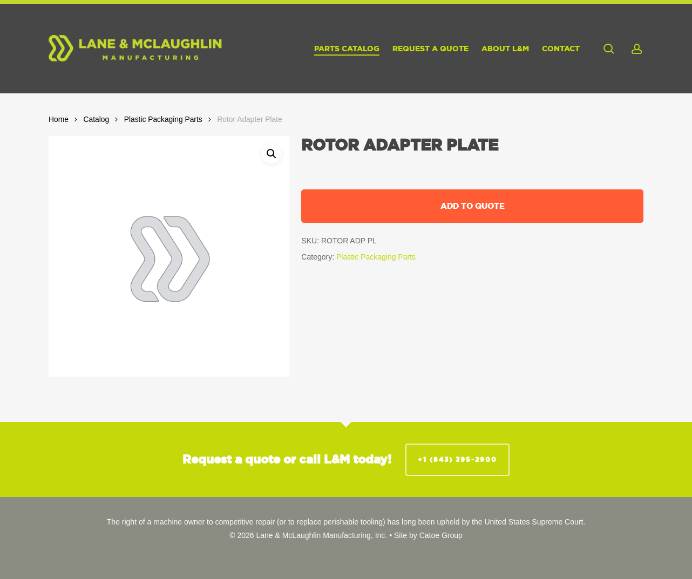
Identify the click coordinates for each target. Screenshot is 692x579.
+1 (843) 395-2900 (457, 459)
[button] (271, 154)
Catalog (97, 119)
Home (59, 119)
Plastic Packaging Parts (163, 119)
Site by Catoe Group (428, 535)
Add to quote (472, 206)
